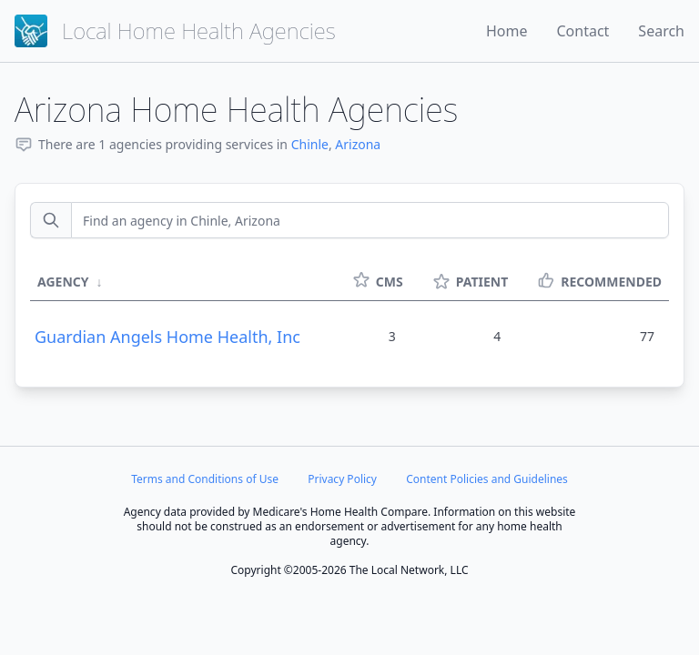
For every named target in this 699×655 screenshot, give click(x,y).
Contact (582, 31)
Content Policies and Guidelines (487, 479)
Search (661, 31)
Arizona (357, 144)
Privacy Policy (342, 479)
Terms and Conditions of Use (205, 479)
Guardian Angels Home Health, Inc (167, 337)
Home (507, 31)
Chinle (310, 144)
